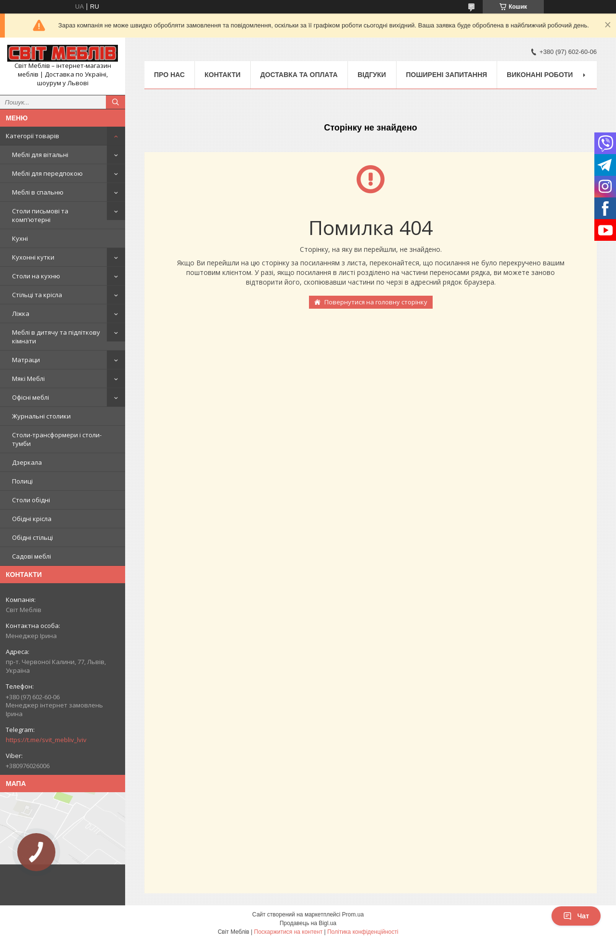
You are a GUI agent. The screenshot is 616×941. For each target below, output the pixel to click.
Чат (576, 916)
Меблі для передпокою (47, 173)
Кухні (20, 238)
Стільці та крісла (37, 294)
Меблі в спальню (38, 192)
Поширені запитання (447, 74)
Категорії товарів (32, 135)
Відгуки (372, 74)
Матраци (26, 359)
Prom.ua (353, 914)
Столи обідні (31, 500)
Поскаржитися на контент (288, 931)
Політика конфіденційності (362, 931)
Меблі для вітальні (40, 154)
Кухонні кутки (33, 257)
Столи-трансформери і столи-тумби (57, 439)
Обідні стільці (32, 537)
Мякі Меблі (28, 378)
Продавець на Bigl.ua (308, 923)
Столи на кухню (36, 276)
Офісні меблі (30, 397)
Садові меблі (31, 556)
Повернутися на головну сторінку (375, 302)
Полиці (22, 481)
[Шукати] (115, 102)
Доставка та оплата (299, 74)
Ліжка (20, 313)
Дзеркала (27, 462)
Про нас (169, 74)
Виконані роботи (540, 74)
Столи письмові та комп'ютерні (40, 215)
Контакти (223, 74)
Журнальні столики (41, 416)
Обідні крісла (31, 518)
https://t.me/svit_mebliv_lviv (46, 739)
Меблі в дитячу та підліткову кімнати (56, 336)
